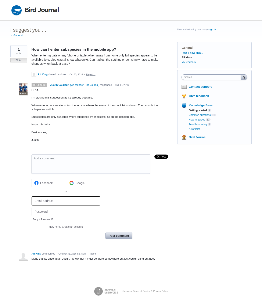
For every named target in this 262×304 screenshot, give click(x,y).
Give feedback (199, 96)
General (187, 47)
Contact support (200, 86)
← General (16, 35)
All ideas (187, 57)
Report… (90, 74)
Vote (18, 60)
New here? (66, 226)
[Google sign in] (83, 183)
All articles (194, 128)
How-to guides (197, 119)
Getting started (198, 110)
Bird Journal (197, 137)
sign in (212, 29)
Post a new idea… (192, 52)
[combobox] (212, 77)
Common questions (200, 115)
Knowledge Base (200, 105)
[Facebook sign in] (48, 183)
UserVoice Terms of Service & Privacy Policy (145, 291)
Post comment (119, 235)
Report (92, 253)
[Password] (66, 211)
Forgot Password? (43, 219)
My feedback (189, 62)
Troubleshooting (198, 124)
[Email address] (66, 200)
